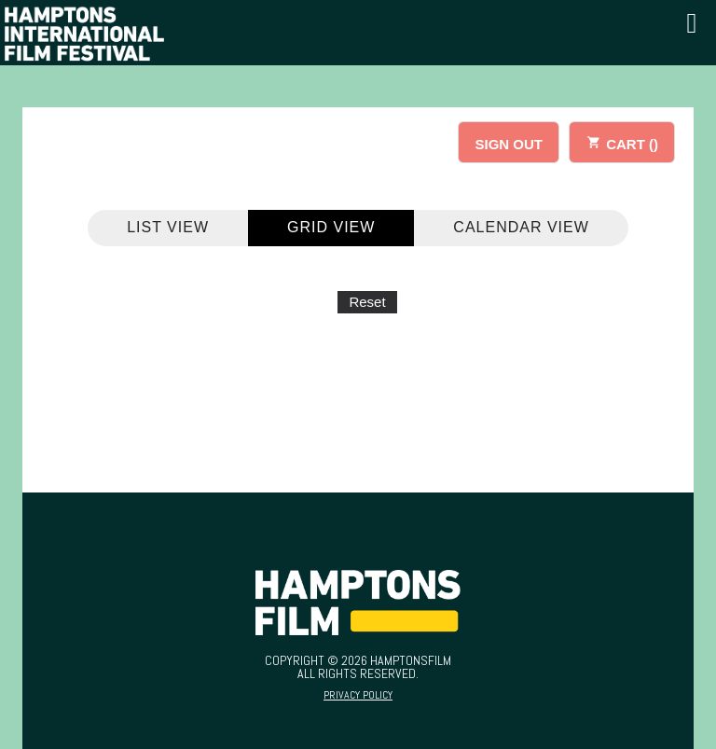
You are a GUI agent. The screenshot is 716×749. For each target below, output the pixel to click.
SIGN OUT (509, 144)
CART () (621, 141)
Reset (367, 302)
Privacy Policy (358, 694)
